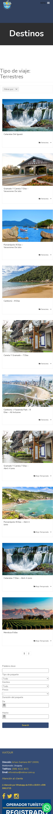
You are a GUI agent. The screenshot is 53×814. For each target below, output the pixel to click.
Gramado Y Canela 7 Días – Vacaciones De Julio (16, 190)
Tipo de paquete (10, 674)
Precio (5, 689)
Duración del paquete (12, 697)
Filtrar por (10, 89)
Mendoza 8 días (11, 632)
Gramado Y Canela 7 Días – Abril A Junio (16, 467)
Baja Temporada (42, 476)
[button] (43, 3)
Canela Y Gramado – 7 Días (16, 355)
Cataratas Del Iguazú (13, 134)
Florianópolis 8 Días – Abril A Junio (17, 523)
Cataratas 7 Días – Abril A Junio (18, 578)
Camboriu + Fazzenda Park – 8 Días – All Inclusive (17, 411)
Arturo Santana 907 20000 (25, 762)
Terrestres (45, 142)
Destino (6, 682)
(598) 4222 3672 (20, 768)
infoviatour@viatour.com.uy (21, 772)
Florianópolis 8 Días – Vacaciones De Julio (13, 246)
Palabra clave (9, 666)
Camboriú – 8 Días (12, 301)
